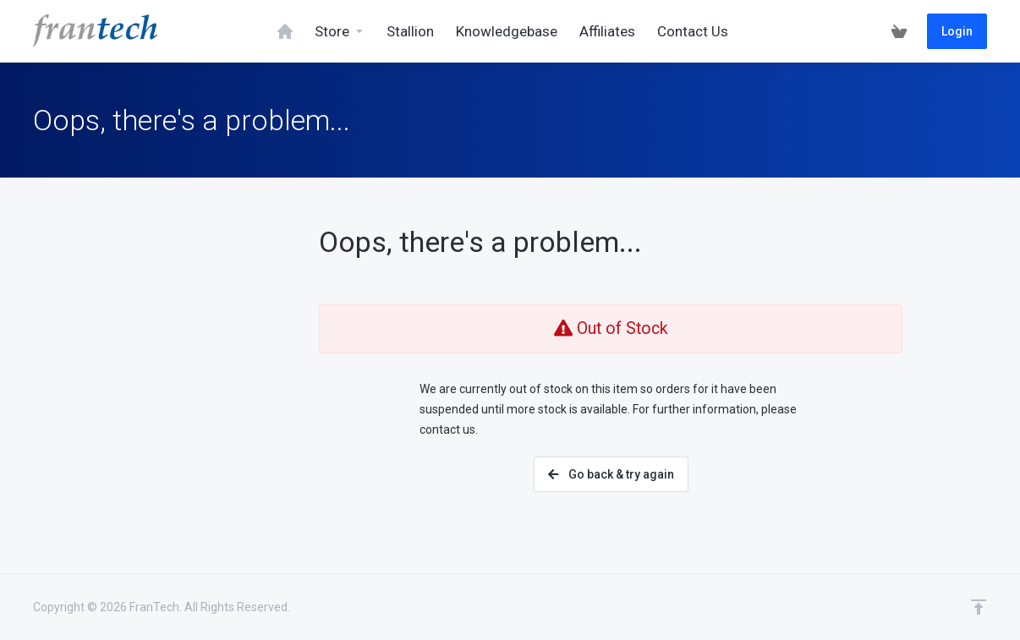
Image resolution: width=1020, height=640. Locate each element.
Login (957, 31)
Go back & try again (611, 474)
